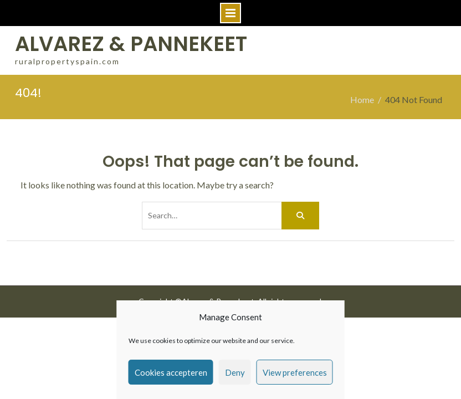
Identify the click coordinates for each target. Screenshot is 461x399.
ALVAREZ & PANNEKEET (131, 43)
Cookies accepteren (171, 372)
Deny (235, 372)
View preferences (295, 372)
